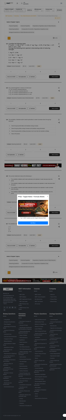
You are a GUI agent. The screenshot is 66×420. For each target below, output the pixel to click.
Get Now (33, 223)
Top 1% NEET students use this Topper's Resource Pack (33, 218)
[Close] (47, 196)
